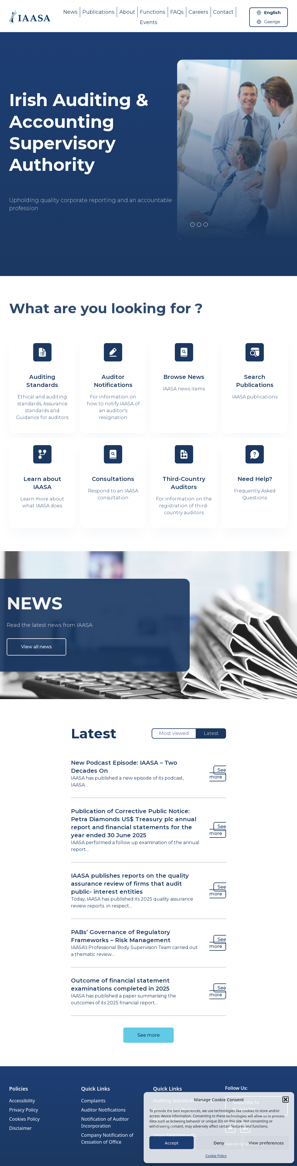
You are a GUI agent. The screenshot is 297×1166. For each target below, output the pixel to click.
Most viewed (174, 733)
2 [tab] (192, 224)
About (127, 12)
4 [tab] (205, 224)
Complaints (93, 1100)
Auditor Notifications (103, 1110)
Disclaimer (20, 1128)
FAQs (177, 12)
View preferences (266, 1143)
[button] (285, 1099)
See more (217, 773)
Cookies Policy (24, 1119)
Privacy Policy (23, 1110)
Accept (172, 1143)
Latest (211, 733)
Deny (219, 1143)
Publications (98, 12)
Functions (152, 12)
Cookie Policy (216, 1155)
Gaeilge (272, 21)
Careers (198, 12)
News (70, 12)
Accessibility (22, 1100)
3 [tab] (199, 224)
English (272, 12)
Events (148, 22)
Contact (223, 12)
